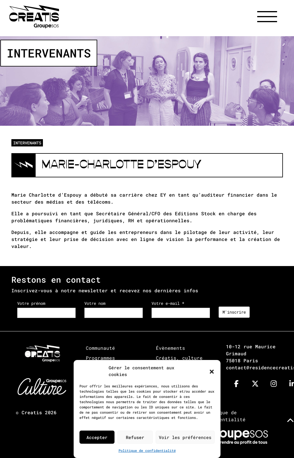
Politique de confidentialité (147, 450)
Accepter (96, 437)
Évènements (170, 348)
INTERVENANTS (27, 143)
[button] (212, 371)
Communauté (100, 348)
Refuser (135, 437)
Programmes (100, 358)
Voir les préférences (185, 437)
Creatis (32, 412)
